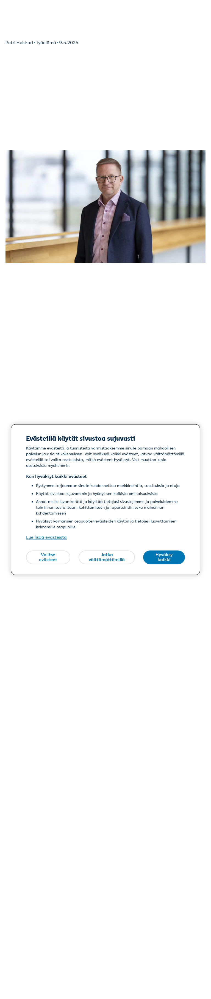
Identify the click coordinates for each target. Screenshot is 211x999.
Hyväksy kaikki (164, 557)
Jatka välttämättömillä (107, 557)
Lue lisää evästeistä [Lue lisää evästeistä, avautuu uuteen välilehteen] (46, 537)
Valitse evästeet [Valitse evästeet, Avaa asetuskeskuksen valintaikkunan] (48, 557)
